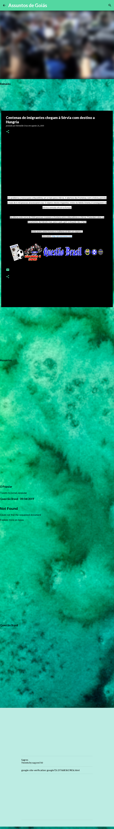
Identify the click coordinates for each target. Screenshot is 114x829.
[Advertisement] (57, 332)
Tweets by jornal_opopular (13, 492)
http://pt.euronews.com (62, 236)
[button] (8, 132)
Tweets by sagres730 (32, 762)
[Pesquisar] (51, 5)
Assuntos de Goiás (27, 5)
